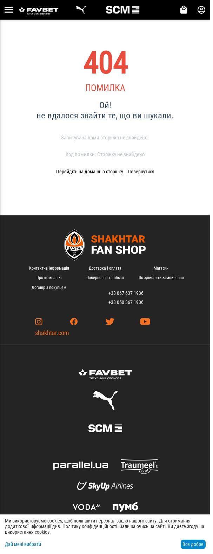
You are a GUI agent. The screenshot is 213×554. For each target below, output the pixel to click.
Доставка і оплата (105, 268)
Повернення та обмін (105, 277)
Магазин (161, 268)
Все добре (193, 544)
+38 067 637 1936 (126, 293)
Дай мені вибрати (23, 544)
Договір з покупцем (49, 287)
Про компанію (48, 277)
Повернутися (141, 171)
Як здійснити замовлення (161, 277)
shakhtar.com (52, 333)
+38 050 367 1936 (126, 302)
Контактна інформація (49, 268)
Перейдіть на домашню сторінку (89, 171)
